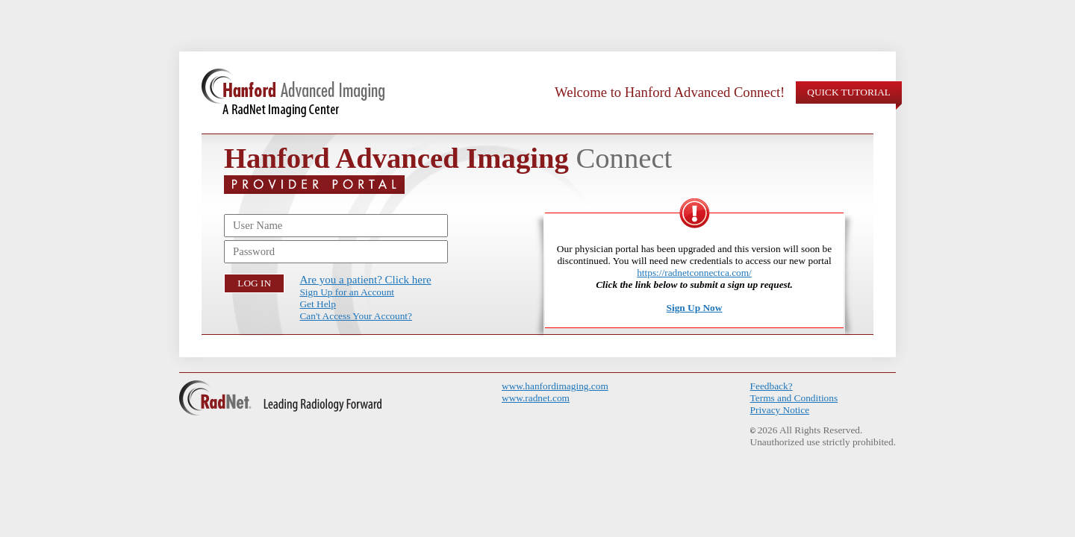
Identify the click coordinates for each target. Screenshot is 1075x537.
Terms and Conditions (794, 397)
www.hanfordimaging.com (555, 386)
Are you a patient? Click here (365, 280)
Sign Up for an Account (346, 292)
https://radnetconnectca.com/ (694, 272)
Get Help (317, 304)
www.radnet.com (536, 397)
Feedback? (771, 386)
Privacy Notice (780, 409)
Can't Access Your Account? (355, 315)
